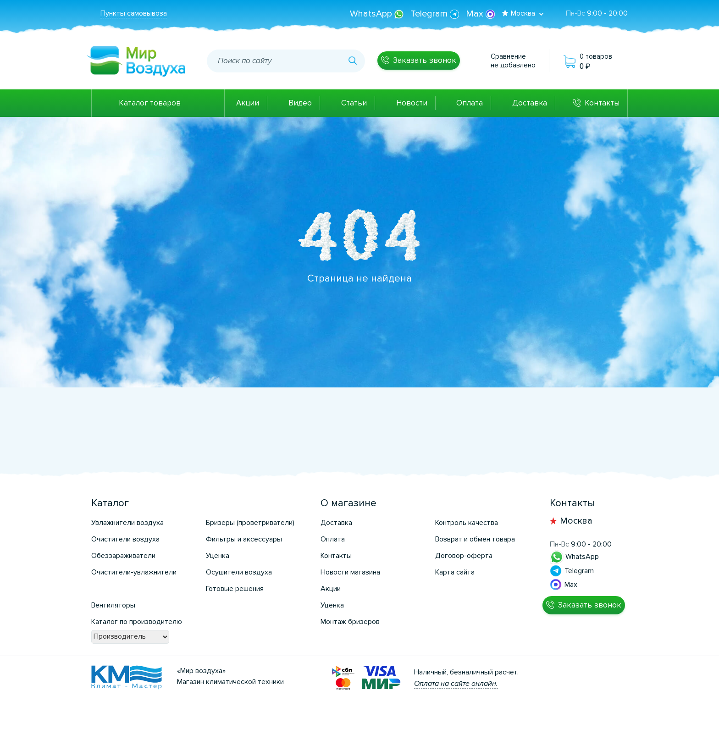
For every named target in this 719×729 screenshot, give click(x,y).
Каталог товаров (150, 103)
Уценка (217, 555)
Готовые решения (235, 588)
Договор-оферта (463, 555)
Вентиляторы (113, 605)
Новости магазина (350, 572)
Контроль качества (466, 522)
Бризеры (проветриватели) (250, 522)
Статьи (354, 103)
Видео (300, 103)
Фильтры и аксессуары (244, 539)
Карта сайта (455, 572)
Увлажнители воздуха (127, 522)
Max (480, 13)
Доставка (529, 103)
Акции (247, 103)
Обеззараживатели (123, 555)
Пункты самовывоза (133, 13)
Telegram (435, 13)
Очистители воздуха (125, 539)
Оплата (469, 103)
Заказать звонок (424, 60)
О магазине (348, 503)
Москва (576, 520)
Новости (411, 103)
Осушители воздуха (239, 572)
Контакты (602, 103)
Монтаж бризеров (350, 621)
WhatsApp (378, 13)
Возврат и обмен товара (475, 539)
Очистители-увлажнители (134, 572)
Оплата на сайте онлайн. (456, 683)
